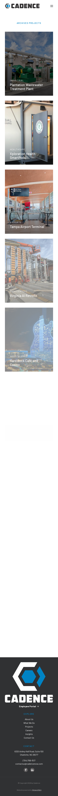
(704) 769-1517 (29, 760)
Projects (29, 726)
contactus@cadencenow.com (29, 763)
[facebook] (26, 770)
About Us (29, 719)
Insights (29, 734)
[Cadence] (22, 6)
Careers (29, 730)
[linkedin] (32, 770)
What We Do (29, 723)
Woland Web (36, 790)
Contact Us (29, 737)
